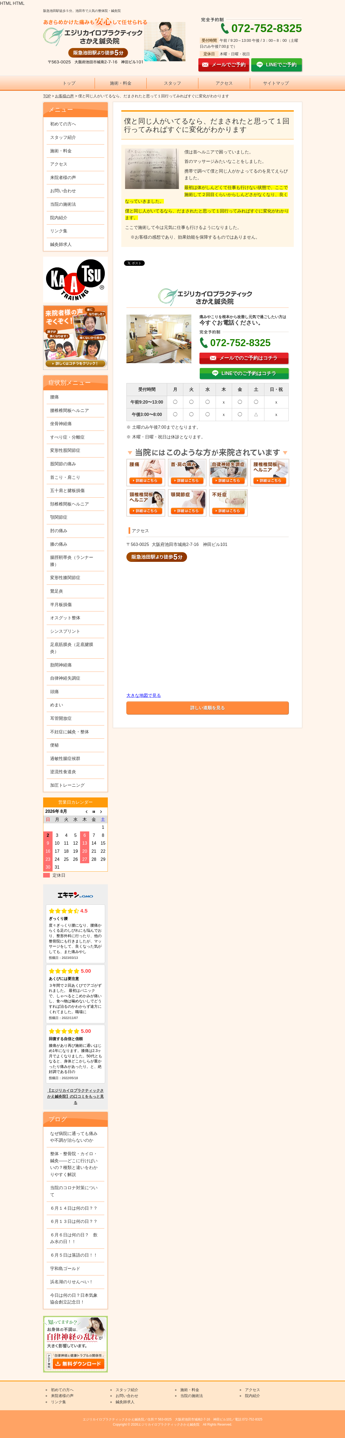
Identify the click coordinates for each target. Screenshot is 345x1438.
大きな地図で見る (143, 695)
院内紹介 (58, 217)
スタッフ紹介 (63, 137)
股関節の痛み (63, 464)
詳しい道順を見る (207, 708)
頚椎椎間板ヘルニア (69, 504)
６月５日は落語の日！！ (74, 1255)
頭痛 (54, 691)
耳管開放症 (61, 718)
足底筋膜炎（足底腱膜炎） (71, 648)
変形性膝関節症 (65, 577)
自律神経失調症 (65, 678)
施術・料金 (121, 83)
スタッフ (172, 83)
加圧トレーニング (67, 785)
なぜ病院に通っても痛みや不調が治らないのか (74, 1137)
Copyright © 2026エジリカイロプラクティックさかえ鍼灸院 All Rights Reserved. (172, 1424)
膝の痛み (58, 544)
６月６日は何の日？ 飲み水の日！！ (74, 1238)
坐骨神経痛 (61, 423)
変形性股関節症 (65, 450)
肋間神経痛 (61, 665)
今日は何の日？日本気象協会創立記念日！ (74, 1299)
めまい (56, 705)
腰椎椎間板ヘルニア (69, 410)
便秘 (54, 745)
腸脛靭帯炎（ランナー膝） (71, 561)
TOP (47, 96)
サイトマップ (276, 83)
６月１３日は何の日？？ (74, 1221)
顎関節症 (58, 517)
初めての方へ (63, 124)
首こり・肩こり (65, 477)
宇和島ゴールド (65, 1268)
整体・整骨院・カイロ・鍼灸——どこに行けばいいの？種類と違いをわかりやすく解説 (74, 1164)
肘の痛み (58, 530)
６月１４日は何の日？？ (74, 1208)
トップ (69, 83)
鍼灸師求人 (61, 244)
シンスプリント (65, 631)
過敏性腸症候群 (65, 758)
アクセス (224, 83)
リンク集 (58, 231)
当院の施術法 (63, 204)
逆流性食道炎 (63, 771)
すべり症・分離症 (67, 437)
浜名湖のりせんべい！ (71, 1281)
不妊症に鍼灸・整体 (69, 732)
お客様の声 (64, 96)
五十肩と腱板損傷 (67, 490)
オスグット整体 (65, 617)
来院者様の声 (63, 177)
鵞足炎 (56, 591)
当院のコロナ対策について (74, 1191)
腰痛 (54, 397)
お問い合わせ (63, 190)
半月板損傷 (61, 604)
